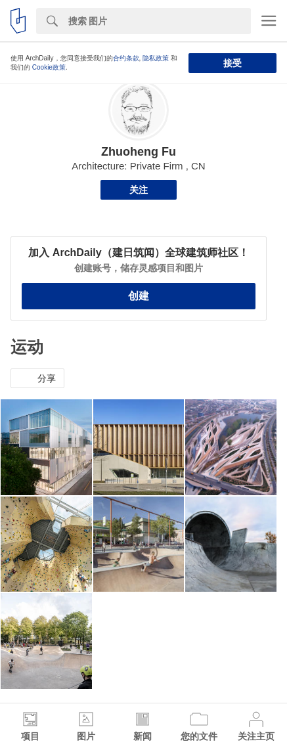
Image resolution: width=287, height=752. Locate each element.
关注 (138, 190)
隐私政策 (156, 58)
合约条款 (126, 58)
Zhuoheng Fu (138, 151)
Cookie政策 (49, 67)
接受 (232, 63)
